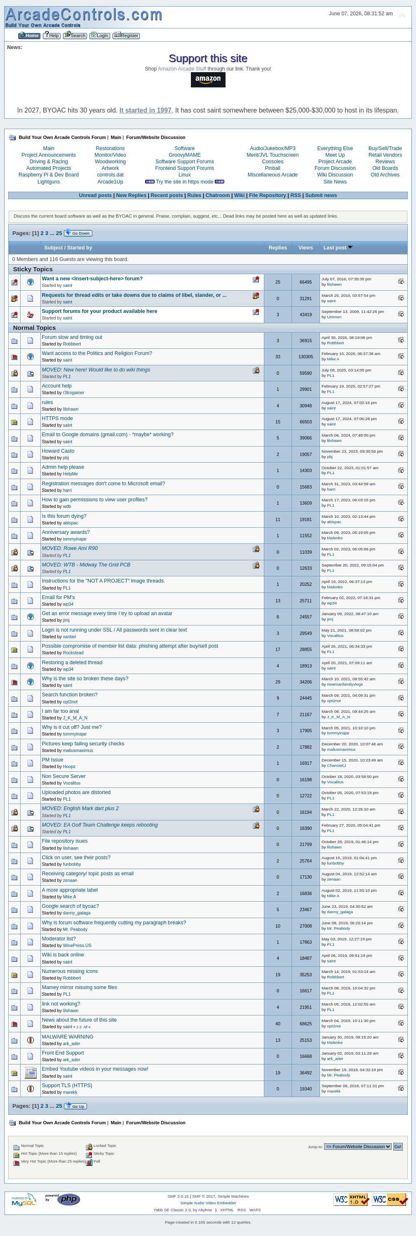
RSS (295, 195)
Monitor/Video (110, 155)
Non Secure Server (64, 776)
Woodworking (110, 161)
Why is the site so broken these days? (85, 678)
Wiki (239, 195)
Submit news (321, 195)
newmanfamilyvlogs (345, 684)
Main (48, 148)
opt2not (70, 701)
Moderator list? (59, 939)
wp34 (68, 604)
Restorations (110, 148)
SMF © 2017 (203, 1196)
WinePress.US (77, 945)
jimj (66, 620)
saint (67, 285)
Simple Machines (233, 1196)
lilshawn (334, 284)
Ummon (334, 317)
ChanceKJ (336, 765)
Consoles (272, 161)
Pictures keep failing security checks (83, 744)
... (53, 233)
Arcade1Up (110, 182)
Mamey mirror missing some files (79, 987)
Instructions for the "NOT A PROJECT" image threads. (103, 581)
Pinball (272, 168)
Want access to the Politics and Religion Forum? (97, 353)
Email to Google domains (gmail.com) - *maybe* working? (108, 434)
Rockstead (73, 652)
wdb (67, 506)
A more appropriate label (70, 890)
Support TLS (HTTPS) (67, 1085)
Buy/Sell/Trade (385, 148)
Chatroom (218, 195)
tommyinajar (75, 538)
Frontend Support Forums (184, 168)
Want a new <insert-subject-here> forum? (92, 279)
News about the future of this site (79, 1020)
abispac (70, 522)
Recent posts (167, 195)
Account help (57, 386)
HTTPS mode (57, 418)
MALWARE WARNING (68, 1037)
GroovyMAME (185, 155)
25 (59, 233)
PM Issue (52, 760)
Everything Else (335, 148)
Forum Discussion (335, 168)
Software (184, 148)
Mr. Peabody (75, 929)
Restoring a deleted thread (72, 662)
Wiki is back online (63, 955)
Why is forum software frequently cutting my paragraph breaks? (114, 923)
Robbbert (72, 343)
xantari (69, 636)
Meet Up (335, 155)
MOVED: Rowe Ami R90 (70, 548)
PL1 (67, 376)
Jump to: (315, 1146)
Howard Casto (58, 451)
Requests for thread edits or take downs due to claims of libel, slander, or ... (134, 295)
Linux (185, 175)
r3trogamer (74, 392)
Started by (79, 248)
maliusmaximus (78, 750)
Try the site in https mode (185, 182)
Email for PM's (58, 597)
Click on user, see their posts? (76, 857)
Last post (338, 248)
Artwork (110, 168)
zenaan (70, 880)
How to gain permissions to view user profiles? (95, 500)
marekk (70, 1092)
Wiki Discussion (335, 175)
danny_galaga (77, 912)
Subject (53, 248)
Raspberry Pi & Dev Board (49, 175)
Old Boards (385, 168)
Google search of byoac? (70, 906)
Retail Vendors (385, 155)
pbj (66, 457)
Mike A (333, 359)
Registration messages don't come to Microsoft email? (103, 483)
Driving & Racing (49, 161)
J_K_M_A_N (75, 717)
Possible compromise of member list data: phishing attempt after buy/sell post (130, 646)
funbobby (72, 864)
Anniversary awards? (66, 532)
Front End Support (63, 1053)
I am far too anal (60, 711)
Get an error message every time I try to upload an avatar (107, 613)
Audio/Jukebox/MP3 (273, 148)
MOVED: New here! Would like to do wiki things (96, 370)
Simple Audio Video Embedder (208, 1203)
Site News (335, 182)
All (85, 1027)
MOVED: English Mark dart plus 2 (80, 808)
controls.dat (110, 175)
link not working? (61, 1004)
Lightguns (49, 182)
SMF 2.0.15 (178, 1196)
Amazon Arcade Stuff (182, 69)
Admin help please (63, 467)
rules (47, 402)
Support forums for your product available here (99, 311)
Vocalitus (335, 635)
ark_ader (71, 1043)
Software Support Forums (184, 161)
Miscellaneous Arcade (273, 175)
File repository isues (65, 841)
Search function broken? (70, 695)
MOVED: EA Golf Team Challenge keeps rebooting (100, 825)
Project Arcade (335, 161)
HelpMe (70, 473)
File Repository (267, 195)
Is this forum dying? (64, 516)
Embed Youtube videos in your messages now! (95, 1069)
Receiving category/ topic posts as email (88, 873)
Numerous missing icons (70, 971)
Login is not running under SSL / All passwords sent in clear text (114, 630)
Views (305, 248)
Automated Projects (48, 168)
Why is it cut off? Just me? (72, 727)
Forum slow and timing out (72, 337)
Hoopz (69, 766)
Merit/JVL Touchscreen (272, 155)
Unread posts (95, 195)
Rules (194, 195)
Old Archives (385, 175)
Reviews (385, 161)
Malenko (335, 538)
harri (67, 490)
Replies (278, 248)
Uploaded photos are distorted (76, 792)
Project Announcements (48, 155)
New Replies (131, 195)
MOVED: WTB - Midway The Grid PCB (86, 565)
